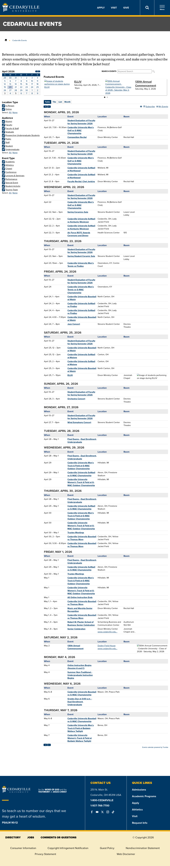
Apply (101, 7)
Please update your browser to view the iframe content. (21, 82)
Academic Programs (144, 796)
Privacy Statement (45, 854)
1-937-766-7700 (99, 805)
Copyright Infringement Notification (68, 848)
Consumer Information (23, 848)
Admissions (139, 789)
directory (13, 837)
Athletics (137, 809)
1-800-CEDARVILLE (101, 800)
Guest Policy (107, 848)
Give (126, 7)
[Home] (6, 40)
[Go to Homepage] (20, 11)
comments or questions (58, 837)
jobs (30, 837)
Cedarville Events (19, 40)
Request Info (139, 823)
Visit (114, 7)
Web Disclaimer (126, 854)
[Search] (147, 7)
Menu (162, 7)
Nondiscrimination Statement (143, 848)
